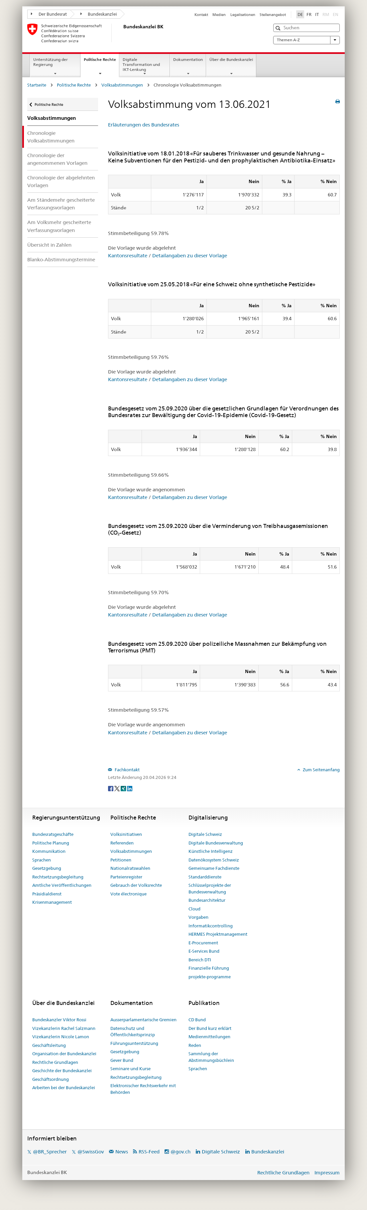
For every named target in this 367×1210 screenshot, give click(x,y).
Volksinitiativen (126, 834)
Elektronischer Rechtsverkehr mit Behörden (143, 1089)
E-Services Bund (203, 951)
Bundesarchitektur (206, 900)
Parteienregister (126, 876)
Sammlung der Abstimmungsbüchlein (211, 1057)
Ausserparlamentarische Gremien (143, 1019)
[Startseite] (122, 33)
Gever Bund (121, 1060)
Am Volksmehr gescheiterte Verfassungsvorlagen (59, 226)
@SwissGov (90, 1151)
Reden (194, 1045)
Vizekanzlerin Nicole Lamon (60, 1036)
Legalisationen (242, 14)
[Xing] (124, 788)
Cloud (194, 908)
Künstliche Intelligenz (210, 851)
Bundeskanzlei (98, 14)
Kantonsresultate (127, 255)
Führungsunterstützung (134, 1043)
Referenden (122, 843)
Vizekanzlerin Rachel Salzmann (63, 1028)
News (121, 1151)
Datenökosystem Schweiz (213, 859)
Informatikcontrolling (210, 925)
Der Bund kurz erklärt (209, 1028)
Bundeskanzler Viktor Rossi (59, 1019)
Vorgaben (198, 917)
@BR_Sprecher (50, 1151)
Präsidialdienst (46, 893)
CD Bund (197, 1019)
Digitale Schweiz (205, 834)
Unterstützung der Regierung (50, 62)
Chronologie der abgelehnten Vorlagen (61, 181)
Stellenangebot (273, 14)
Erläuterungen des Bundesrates (143, 124)
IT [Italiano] (317, 14)
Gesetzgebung (46, 868)
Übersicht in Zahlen (49, 245)
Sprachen (41, 859)
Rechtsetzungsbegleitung (57, 876)
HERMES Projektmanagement (217, 934)
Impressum (327, 1172)
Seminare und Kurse (130, 1068)
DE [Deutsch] (300, 14)
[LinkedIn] (129, 788)
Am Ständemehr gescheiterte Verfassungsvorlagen (61, 204)
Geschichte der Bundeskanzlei (62, 1070)
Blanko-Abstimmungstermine (61, 259)
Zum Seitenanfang (321, 769)
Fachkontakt (127, 769)
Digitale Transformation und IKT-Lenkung (141, 64)
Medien (219, 14)
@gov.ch (180, 1151)
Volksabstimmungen (122, 85)
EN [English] (335, 14)
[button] (278, 28)
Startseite (36, 85)
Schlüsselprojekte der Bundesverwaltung (209, 888)
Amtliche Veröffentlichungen (61, 885)
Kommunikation (48, 851)
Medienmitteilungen (209, 1036)
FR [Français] (308, 14)
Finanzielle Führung (208, 968)
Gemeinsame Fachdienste (213, 868)
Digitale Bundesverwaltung (215, 843)
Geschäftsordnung (50, 1079)
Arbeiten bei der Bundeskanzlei (63, 1087)
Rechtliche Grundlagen (55, 1062)
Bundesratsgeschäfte (52, 834)
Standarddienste (204, 876)
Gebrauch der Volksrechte (136, 885)
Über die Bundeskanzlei (231, 59)
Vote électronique (128, 893)
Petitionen (120, 859)
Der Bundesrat (49, 14)
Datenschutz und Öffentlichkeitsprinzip (132, 1032)
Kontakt (201, 14)
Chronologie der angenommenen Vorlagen (57, 159)
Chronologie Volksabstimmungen (50, 137)
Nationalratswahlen (130, 868)
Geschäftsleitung (49, 1045)
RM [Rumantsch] (325, 14)
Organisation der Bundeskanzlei (64, 1053)
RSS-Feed (149, 1151)
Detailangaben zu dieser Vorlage (189, 255)
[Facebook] (111, 788)
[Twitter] (117, 788)
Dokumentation (188, 59)
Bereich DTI (199, 959)
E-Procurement (203, 942)
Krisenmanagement (52, 902)
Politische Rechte (101, 62)
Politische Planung (50, 843)
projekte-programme (209, 976)
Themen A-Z (306, 40)
